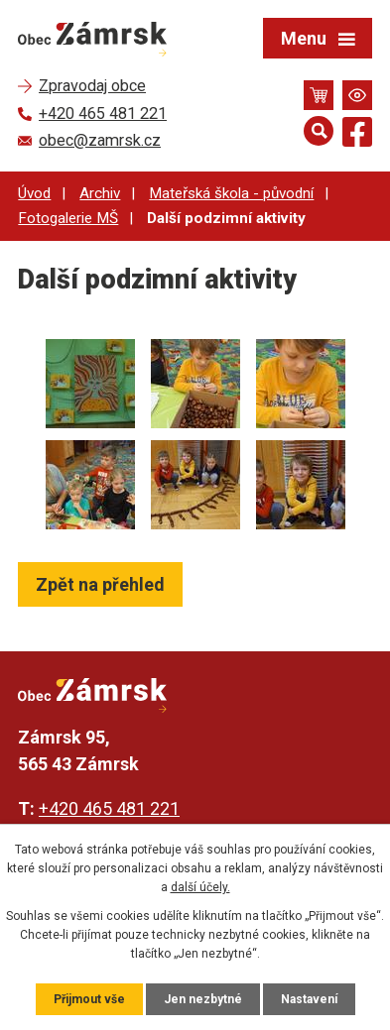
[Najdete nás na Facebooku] (357, 135)
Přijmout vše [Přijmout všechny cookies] (89, 999)
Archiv (99, 193)
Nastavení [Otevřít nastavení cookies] (309, 999)
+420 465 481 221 (109, 808)
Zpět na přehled (100, 584)
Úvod (34, 193)
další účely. (200, 887)
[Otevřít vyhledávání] (318, 131)
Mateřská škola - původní (231, 193)
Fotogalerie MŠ (68, 218)
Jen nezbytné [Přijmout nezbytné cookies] (203, 999)
